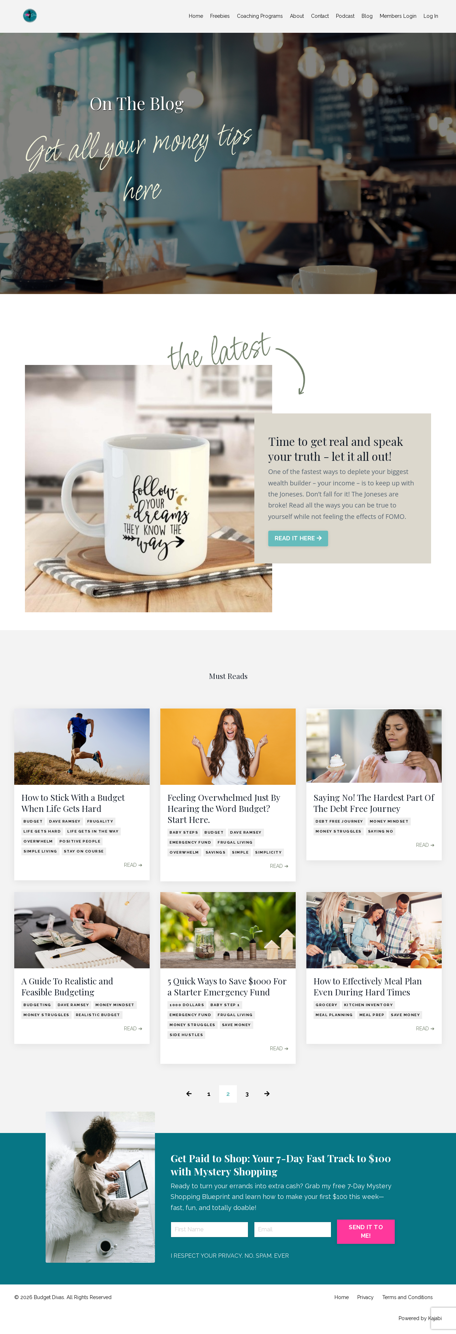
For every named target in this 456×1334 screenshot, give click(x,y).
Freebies (220, 16)
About (297, 16)
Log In (431, 16)
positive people (80, 841)
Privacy (365, 1297)
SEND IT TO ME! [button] (366, 1232)
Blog (367, 16)
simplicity (268, 852)
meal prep (372, 1015)
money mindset (389, 821)
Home (196, 16)
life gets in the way (93, 831)
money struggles (339, 831)
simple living (40, 851)
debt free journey (339, 821)
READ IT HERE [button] (298, 538)
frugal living (235, 842)
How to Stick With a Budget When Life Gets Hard (73, 803)
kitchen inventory (368, 1005)
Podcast (345, 16)
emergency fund (190, 842)
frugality (100, 821)
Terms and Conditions (407, 1297)
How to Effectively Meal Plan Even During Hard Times (368, 986)
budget (33, 821)
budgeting (37, 1005)
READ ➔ (133, 865)
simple (240, 852)
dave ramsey (65, 821)
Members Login (398, 16)
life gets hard (42, 831)
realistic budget (98, 1015)
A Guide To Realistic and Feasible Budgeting (67, 986)
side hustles (186, 1035)
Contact (320, 16)
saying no (381, 831)
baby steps (184, 832)
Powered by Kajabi (420, 1319)
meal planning (334, 1015)
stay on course (84, 851)
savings (216, 852)
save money (236, 1025)
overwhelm (38, 841)
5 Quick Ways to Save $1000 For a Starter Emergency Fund (226, 986)
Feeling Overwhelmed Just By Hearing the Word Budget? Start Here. (223, 808)
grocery (327, 1005)
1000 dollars (187, 1005)
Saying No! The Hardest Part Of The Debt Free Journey (374, 803)
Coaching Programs (260, 16)
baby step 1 (225, 1005)
